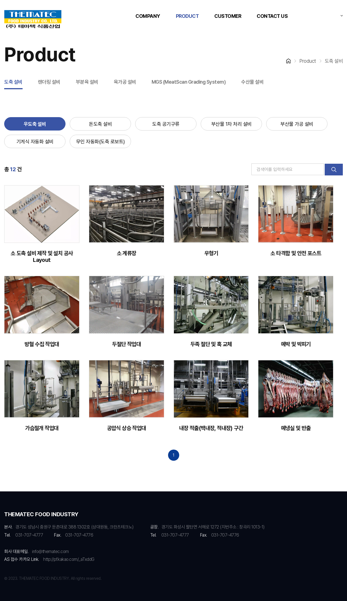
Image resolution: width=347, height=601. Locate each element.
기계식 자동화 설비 (35, 141)
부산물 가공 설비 (296, 124)
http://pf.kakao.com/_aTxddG (68, 559)
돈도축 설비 (100, 124)
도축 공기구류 (165, 124)
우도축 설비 (35, 124)
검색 (334, 169)
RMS (33, 19)
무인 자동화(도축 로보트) (100, 141)
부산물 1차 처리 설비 (231, 124)
